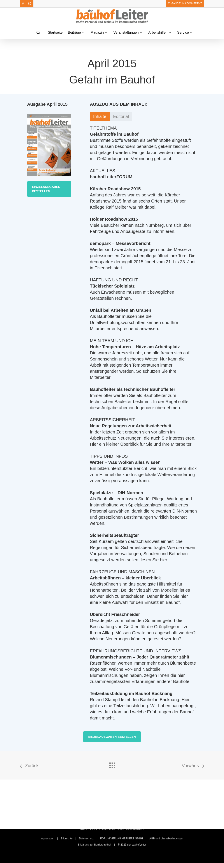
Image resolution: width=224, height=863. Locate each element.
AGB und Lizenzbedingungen (166, 838)
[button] (49, 189)
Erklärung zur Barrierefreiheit (94, 844)
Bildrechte (66, 838)
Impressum (47, 838)
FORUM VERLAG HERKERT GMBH (121, 838)
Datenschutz (86, 838)
